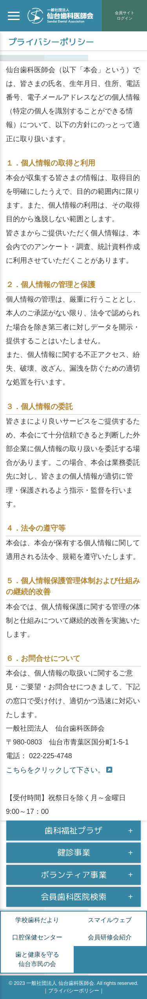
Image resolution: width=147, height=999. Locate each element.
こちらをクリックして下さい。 (55, 770)
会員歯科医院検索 (74, 897)
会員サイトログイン (124, 15)
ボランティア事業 (74, 875)
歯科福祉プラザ (73, 830)
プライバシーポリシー (73, 991)
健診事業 (73, 852)
